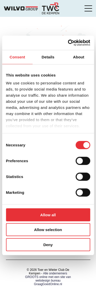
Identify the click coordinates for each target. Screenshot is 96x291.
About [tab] (78, 57)
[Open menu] (88, 8)
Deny (48, 245)
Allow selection (48, 229)
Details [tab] (48, 57)
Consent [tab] (17, 57)
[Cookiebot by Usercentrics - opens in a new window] (68, 43)
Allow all (48, 215)
